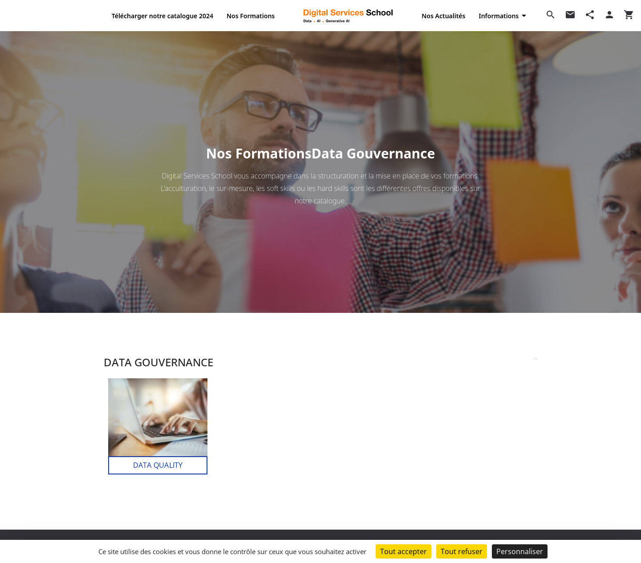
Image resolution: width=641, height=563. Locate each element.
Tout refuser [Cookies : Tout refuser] (462, 551)
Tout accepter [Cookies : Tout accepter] (403, 551)
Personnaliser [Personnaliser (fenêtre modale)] (519, 551)
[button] (320, 360)
